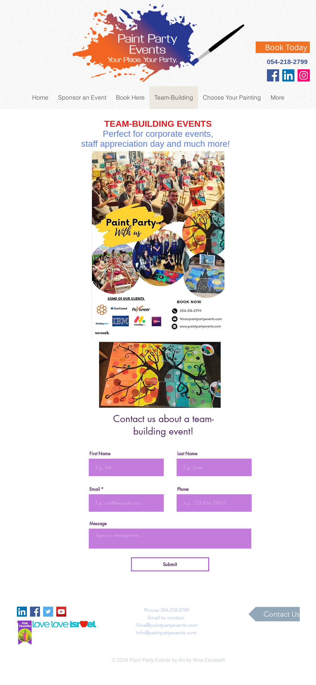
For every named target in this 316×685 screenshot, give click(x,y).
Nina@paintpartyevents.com (167, 625)
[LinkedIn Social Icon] (288, 75)
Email (94, 489)
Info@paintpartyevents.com (166, 633)
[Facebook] (273, 75)
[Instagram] (304, 75)
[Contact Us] (274, 614)
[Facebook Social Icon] (35, 612)
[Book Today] (283, 47)
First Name (99, 453)
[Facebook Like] (50, 12)
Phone (182, 489)
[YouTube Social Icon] (61, 612)
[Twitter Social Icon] (48, 612)
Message (98, 523)
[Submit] (170, 564)
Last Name (187, 453)
